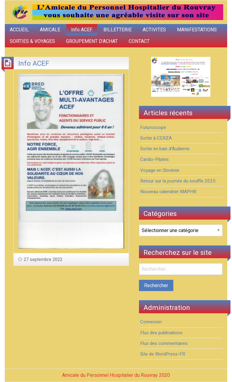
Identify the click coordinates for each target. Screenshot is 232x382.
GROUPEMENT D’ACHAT (92, 41)
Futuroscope (153, 127)
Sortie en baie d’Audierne (164, 148)
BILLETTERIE (117, 30)
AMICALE (50, 30)
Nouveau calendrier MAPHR (168, 191)
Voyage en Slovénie (159, 170)
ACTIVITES (154, 30)
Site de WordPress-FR (162, 354)
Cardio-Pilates (154, 159)
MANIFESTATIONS (197, 30)
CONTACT (139, 41)
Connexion (151, 322)
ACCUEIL (19, 30)
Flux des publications (161, 332)
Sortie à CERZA (156, 138)
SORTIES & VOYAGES (32, 41)
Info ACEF (81, 30)
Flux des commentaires (164, 343)
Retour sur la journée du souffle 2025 (178, 181)
